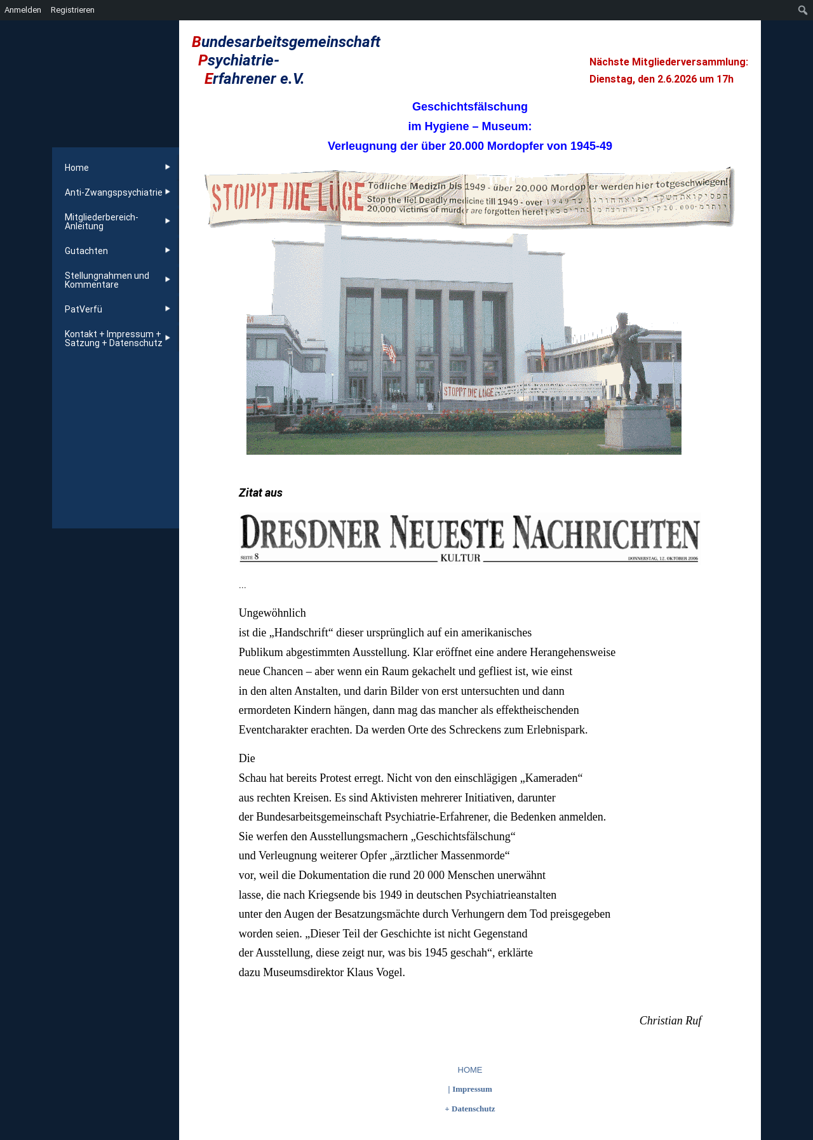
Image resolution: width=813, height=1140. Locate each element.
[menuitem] (803, 10)
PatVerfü (83, 309)
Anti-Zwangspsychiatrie (114, 192)
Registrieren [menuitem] (73, 10)
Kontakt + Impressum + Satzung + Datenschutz (114, 338)
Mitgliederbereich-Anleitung (101, 221)
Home (77, 168)
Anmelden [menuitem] (22, 10)
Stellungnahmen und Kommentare (107, 280)
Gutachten (86, 251)
